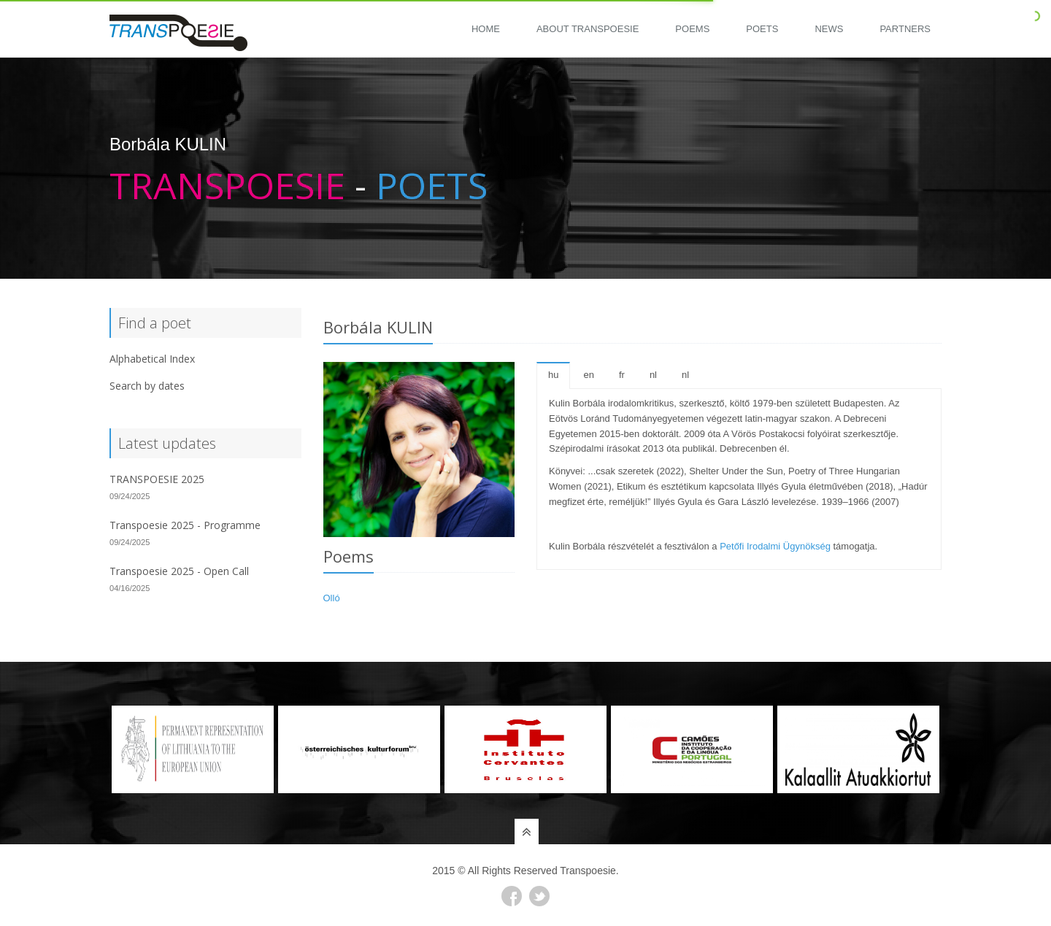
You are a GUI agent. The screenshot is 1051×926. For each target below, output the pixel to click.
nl (653, 374)
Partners (905, 28)
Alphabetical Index (152, 359)
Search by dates (147, 386)
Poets (762, 28)
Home (485, 28)
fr (622, 374)
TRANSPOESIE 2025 (156, 479)
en (588, 374)
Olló (331, 598)
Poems (692, 28)
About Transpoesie (587, 28)
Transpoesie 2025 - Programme (185, 525)
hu (553, 374)
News (829, 28)
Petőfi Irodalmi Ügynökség (775, 546)
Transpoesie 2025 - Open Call (179, 571)
